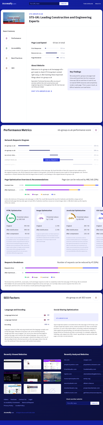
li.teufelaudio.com (70, 369)
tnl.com (66, 360)
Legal (30, 399)
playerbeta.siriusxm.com (92, 364)
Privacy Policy (8, 405)
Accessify (9, 3)
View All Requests (51, 160)
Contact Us (22, 399)
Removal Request (28, 402)
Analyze (64, 3)
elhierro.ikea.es (89, 383)
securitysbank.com (70, 383)
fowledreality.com (90, 369)
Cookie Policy (20, 405)
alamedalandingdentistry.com (93, 374)
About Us (98, 3)
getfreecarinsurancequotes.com (93, 393)
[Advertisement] (62, 33)
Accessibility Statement (12, 402)
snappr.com (88, 360)
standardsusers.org (70, 388)
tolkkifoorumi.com (70, 393)
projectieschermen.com (92, 388)
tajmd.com (68, 374)
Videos (6, 399)
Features (13, 399)
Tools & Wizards (88, 3)
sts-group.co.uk (36, 14)
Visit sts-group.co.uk (41, 91)
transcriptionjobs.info (71, 378)
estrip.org (87, 378)
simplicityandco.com (71, 364)
